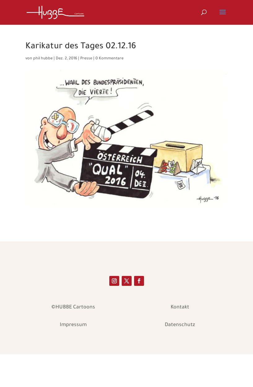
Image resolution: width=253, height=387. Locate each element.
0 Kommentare (109, 59)
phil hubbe (43, 59)
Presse (86, 59)
